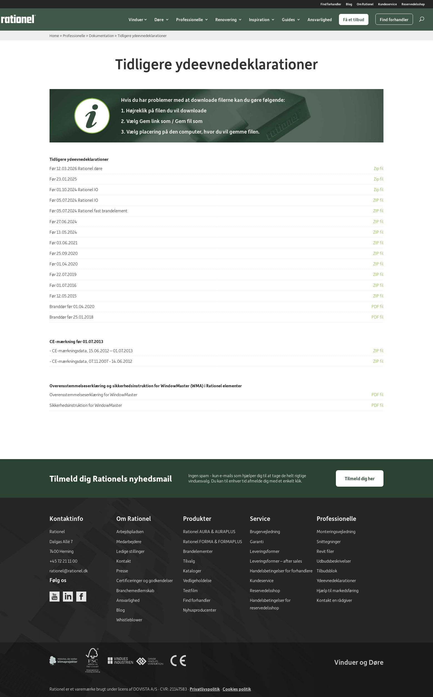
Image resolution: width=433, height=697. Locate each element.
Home (54, 35)
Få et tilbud (353, 19)
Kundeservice (387, 4)
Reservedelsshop (413, 4)
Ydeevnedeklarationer (336, 580)
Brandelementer (198, 551)
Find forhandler (331, 4)
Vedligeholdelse (197, 580)
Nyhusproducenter (199, 610)
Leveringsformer (264, 551)
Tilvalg (189, 561)
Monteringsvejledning (336, 531)
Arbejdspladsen (130, 531)
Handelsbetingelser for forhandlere (281, 570)
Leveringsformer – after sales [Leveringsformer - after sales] (276, 561)
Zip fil (378, 168)
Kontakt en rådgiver (334, 600)
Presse (122, 570)
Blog (349, 4)
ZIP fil (378, 200)
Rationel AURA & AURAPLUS (209, 531)
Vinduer (136, 19)
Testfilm (190, 590)
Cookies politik (237, 689)
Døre (159, 19)
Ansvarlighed (319, 19)
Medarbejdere (128, 541)
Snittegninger (329, 541)
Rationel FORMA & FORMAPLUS (212, 541)
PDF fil (377, 397)
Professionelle (189, 19)
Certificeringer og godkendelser (144, 580)
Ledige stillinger (130, 551)
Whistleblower (129, 619)
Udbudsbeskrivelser (334, 561)
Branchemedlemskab (135, 590)
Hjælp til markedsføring (337, 590)
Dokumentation (101, 35)
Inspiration (259, 19)
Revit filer (325, 551)
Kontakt (123, 561)
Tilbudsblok (327, 570)
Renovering (226, 19)
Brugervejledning (265, 531)
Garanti (257, 541)
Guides (288, 19)
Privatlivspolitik (205, 689)
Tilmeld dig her (360, 478)
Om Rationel (365, 4)
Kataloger (192, 570)
